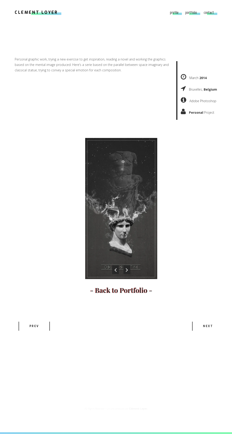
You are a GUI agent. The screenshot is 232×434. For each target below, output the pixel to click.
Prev (34, 326)
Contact (209, 12)
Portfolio (191, 12)
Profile (174, 12)
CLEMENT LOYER (36, 12)
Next (208, 326)
